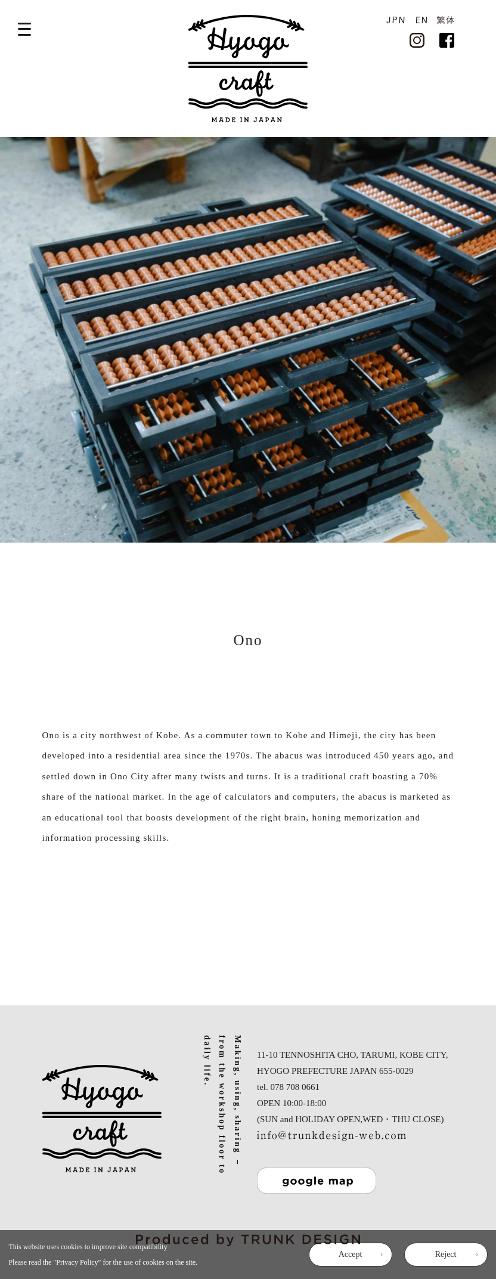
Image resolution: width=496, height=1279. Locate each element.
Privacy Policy (77, 1262)
